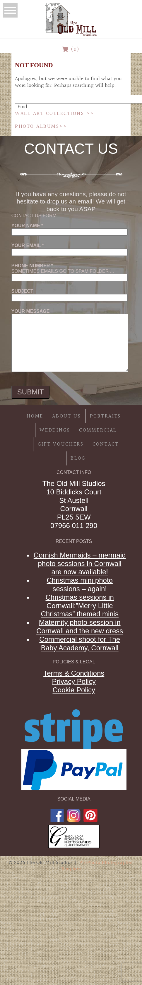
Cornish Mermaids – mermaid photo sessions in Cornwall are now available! (80, 563)
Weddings (55, 430)
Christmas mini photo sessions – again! (79, 584)
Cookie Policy (74, 690)
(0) (71, 49)
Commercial (98, 430)
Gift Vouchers (61, 444)
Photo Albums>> (41, 126)
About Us (66, 416)
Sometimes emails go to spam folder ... (69, 271)
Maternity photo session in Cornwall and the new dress (79, 626)
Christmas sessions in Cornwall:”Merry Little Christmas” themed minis (80, 605)
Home (35, 416)
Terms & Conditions (73, 673)
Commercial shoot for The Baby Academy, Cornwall (79, 643)
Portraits (105, 416)
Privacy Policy (74, 681)
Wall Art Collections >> (54, 113)
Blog (78, 458)
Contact (106, 444)
